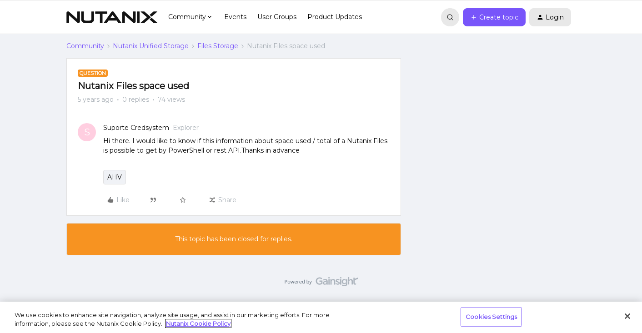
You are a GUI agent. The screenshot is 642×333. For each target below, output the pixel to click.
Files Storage (217, 46)
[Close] (627, 316)
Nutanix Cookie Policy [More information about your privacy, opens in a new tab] (198, 323)
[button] (494, 17)
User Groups (276, 17)
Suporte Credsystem (136, 128)
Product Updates (334, 17)
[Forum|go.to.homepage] (111, 17)
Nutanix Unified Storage (151, 46)
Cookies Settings (491, 316)
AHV (114, 177)
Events (235, 17)
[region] (321, 317)
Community (85, 46)
